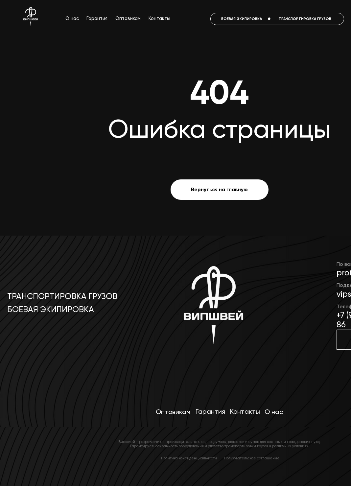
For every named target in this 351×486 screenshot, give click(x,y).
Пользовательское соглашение (252, 458)
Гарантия (96, 18)
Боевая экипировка (50, 309)
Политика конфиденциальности (189, 458)
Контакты (159, 18)
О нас (72, 18)
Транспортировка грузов (62, 296)
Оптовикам (128, 18)
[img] (212, 309)
